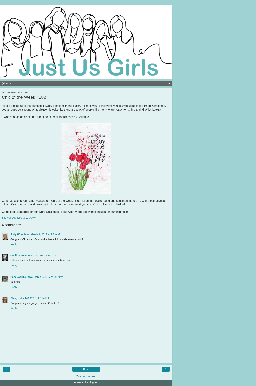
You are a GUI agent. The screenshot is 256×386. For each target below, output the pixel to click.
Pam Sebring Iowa (21, 276)
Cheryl (14, 298)
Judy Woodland (20, 234)
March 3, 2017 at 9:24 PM (34, 298)
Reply (13, 244)
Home (86, 369)
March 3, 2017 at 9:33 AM (45, 234)
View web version (86, 376)
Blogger (93, 382)
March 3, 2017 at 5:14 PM (43, 255)
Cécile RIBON (18, 255)
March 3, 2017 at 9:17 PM (48, 276)
